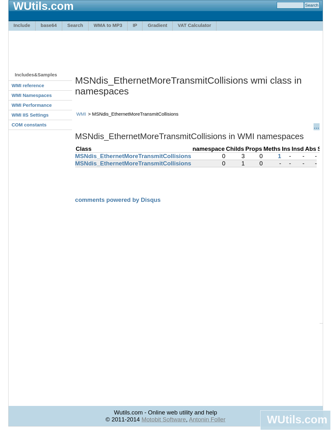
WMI (81, 114)
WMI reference (28, 85)
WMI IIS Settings (30, 115)
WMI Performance (32, 105)
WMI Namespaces (32, 95)
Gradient (157, 25)
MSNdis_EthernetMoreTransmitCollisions (133, 156)
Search (75, 25)
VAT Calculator (194, 25)
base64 (49, 25)
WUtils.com (297, 419)
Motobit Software (164, 419)
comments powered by (118, 199)
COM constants (29, 124)
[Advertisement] (166, 48)
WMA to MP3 (108, 25)
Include (22, 25)
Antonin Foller (207, 419)
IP (135, 25)
